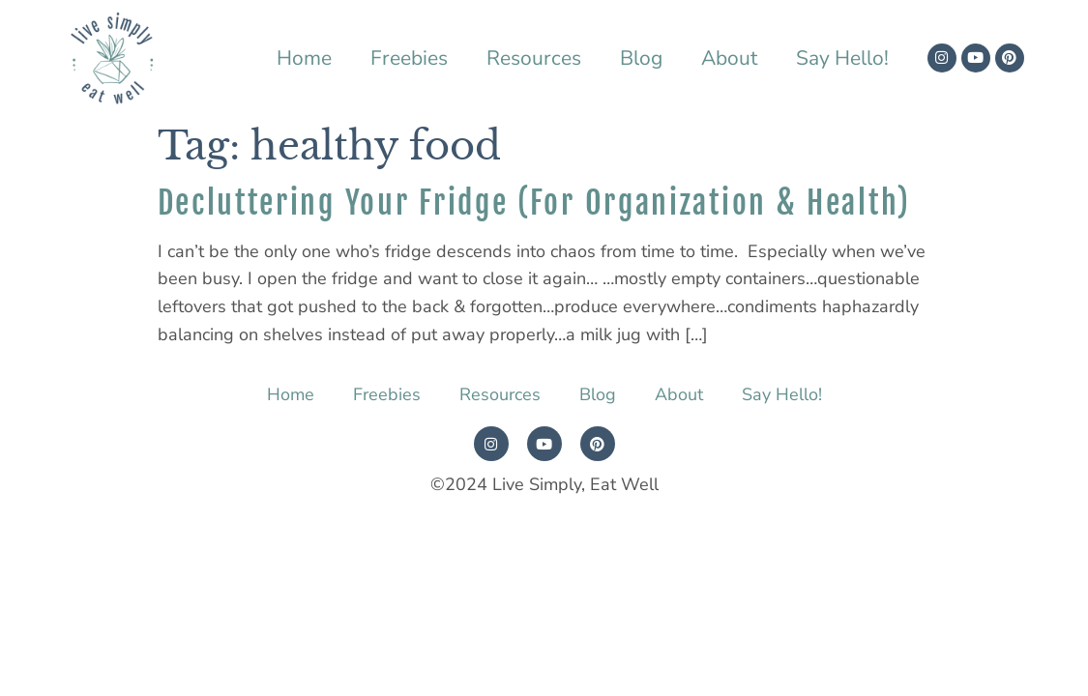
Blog (641, 58)
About (729, 58)
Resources (533, 58)
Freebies (409, 58)
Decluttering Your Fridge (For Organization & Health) (534, 203)
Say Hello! (842, 58)
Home (304, 58)
